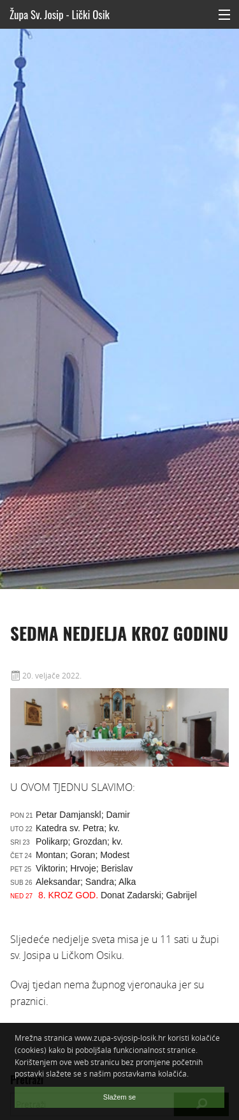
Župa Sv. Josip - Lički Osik (60, 14)
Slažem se (119, 1097)
